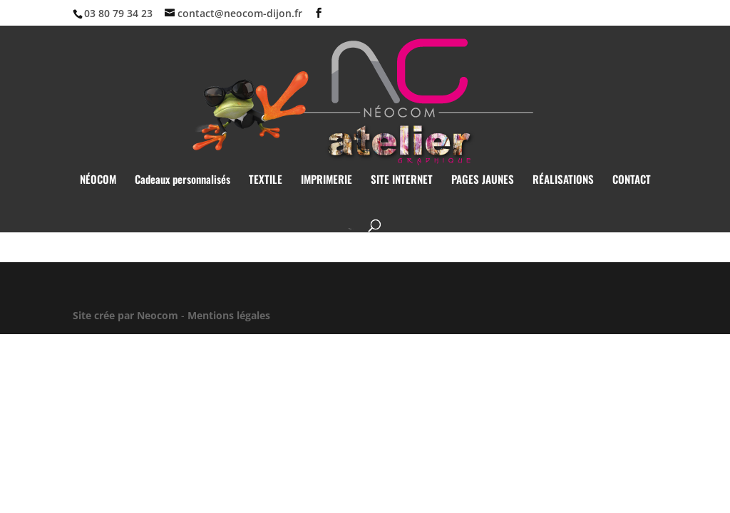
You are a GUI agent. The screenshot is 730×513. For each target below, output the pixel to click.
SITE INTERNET (402, 180)
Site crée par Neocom (125, 315)
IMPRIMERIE (326, 180)
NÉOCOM (98, 180)
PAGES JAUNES (482, 180)
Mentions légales (228, 315)
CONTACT (631, 180)
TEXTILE (265, 180)
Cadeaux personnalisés (182, 180)
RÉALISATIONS (563, 180)
